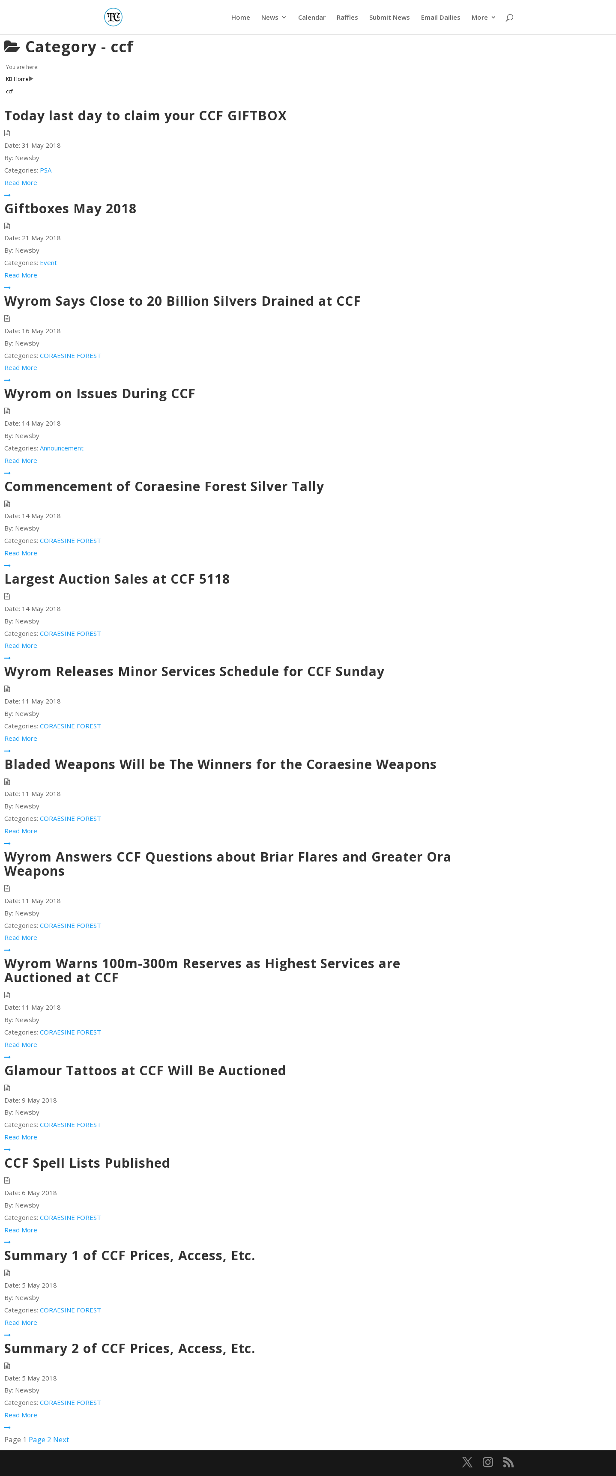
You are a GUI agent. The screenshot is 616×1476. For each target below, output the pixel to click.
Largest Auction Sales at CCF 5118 (117, 578)
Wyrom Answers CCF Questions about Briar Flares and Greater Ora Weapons (228, 864)
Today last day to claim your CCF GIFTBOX (145, 115)
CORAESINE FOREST (70, 355)
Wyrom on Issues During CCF (100, 393)
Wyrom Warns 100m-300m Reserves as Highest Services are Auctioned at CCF (202, 970)
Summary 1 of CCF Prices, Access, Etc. (129, 1255)
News (269, 17)
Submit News (389, 17)
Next (61, 1439)
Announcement (62, 448)
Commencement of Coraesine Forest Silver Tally (164, 486)
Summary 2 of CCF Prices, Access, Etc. (129, 1348)
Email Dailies (441, 17)
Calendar (312, 17)
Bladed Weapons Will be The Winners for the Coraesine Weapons (220, 764)
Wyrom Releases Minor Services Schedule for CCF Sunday (194, 671)
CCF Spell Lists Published (87, 1163)
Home (240, 17)
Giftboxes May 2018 (70, 208)
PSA (45, 170)
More (480, 17)
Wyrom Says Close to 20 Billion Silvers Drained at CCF (182, 301)
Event (48, 262)
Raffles (347, 17)
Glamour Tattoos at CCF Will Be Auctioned (145, 1070)
